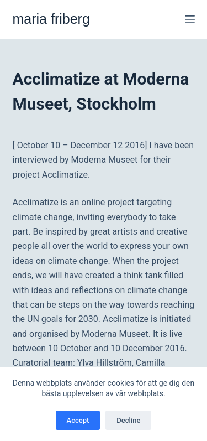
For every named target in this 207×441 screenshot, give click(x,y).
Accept (78, 420)
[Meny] (190, 19)
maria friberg (51, 19)
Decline (128, 420)
